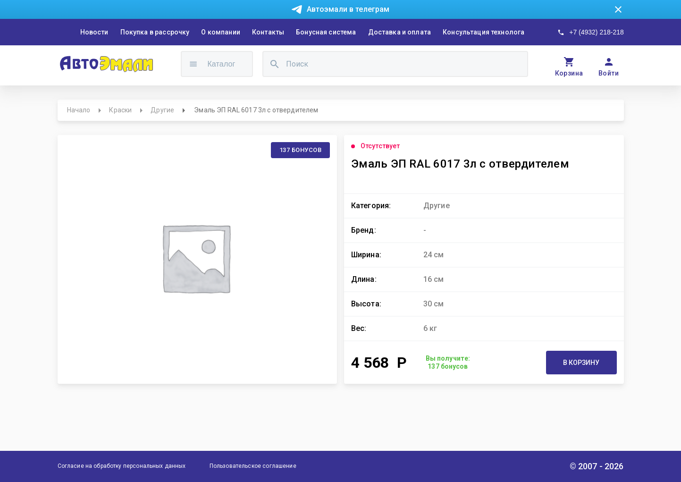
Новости (94, 32)
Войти (608, 73)
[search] (274, 64)
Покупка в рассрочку (155, 32)
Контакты (268, 32)
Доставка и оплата (399, 32)
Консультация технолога (483, 32)
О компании (220, 32)
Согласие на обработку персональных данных (122, 466)
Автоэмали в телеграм (348, 9)
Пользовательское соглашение (253, 466)
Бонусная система (326, 32)
